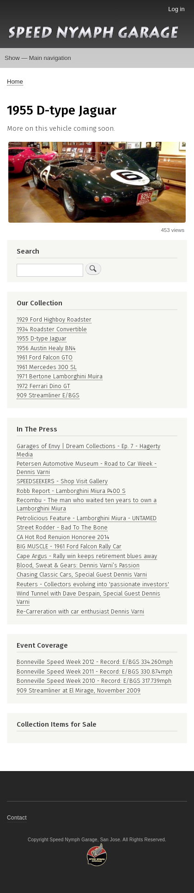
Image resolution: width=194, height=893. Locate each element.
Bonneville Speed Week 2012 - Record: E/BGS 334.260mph (95, 661)
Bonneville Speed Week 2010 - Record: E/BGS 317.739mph (94, 680)
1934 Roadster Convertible (52, 329)
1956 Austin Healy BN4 (46, 348)
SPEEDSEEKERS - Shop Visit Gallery (62, 481)
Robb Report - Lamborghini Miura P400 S (71, 490)
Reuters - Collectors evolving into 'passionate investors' (93, 584)
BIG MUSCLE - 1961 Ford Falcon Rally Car (69, 546)
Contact (17, 817)
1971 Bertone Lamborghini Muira (60, 376)
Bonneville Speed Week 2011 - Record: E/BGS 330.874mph (94, 671)
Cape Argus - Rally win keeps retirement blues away (87, 556)
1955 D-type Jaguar (42, 338)
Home (15, 81)
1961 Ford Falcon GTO (45, 357)
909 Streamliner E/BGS (48, 395)
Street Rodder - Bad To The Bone (62, 527)
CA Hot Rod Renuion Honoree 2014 (63, 537)
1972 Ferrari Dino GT (43, 386)
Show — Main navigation (38, 58)
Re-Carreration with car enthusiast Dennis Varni (80, 611)
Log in (176, 9)
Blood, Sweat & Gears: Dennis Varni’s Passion (78, 565)
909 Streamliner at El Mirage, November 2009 (78, 690)
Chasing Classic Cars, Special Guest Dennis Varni (82, 574)
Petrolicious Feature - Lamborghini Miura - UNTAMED (87, 518)
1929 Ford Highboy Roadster (54, 319)
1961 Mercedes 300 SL (47, 367)
